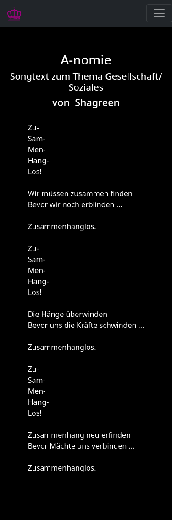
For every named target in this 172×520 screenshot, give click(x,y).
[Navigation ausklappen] (159, 13)
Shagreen (97, 102)
